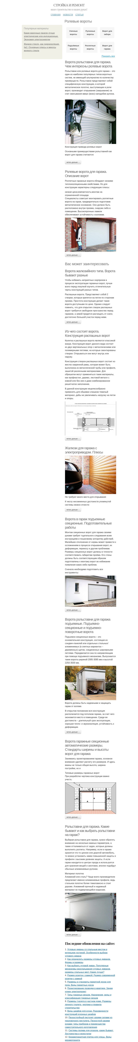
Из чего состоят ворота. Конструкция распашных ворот (87, 333)
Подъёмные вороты (73, 47)
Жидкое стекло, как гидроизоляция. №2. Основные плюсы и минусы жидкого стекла (41, 47)
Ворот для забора (107, 32)
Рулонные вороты (90, 32)
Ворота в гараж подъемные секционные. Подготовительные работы (88, 523)
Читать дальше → (73, 162)
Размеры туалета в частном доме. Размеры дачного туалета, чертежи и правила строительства (88, 1004)
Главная (56, 14)
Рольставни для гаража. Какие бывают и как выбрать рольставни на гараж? (90, 830)
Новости (68, 14)
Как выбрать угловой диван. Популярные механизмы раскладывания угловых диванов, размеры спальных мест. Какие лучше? (88, 968)
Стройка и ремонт (69, 5)
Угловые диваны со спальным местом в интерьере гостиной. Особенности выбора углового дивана (86, 952)
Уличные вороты (73, 32)
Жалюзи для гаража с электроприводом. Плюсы (84, 450)
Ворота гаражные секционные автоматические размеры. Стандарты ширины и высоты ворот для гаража (87, 747)
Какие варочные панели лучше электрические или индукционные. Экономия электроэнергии (41, 36)
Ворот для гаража (107, 47)
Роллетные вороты (90, 47)
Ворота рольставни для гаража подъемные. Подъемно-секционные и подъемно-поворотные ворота (87, 625)
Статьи (79, 14)
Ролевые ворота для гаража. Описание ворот (86, 174)
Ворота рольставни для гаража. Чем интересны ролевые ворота (88, 64)
